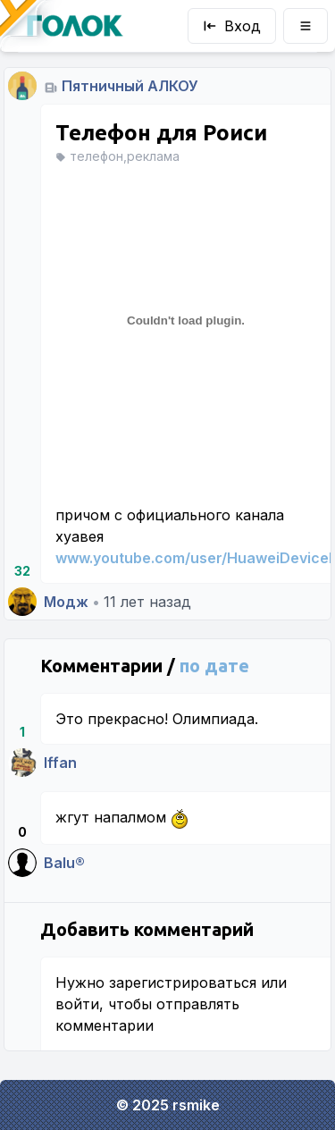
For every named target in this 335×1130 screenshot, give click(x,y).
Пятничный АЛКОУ (130, 86)
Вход (232, 26)
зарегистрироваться (182, 982)
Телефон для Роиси (161, 133)
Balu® (64, 863)
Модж (66, 602)
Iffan (60, 763)
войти (77, 1004)
